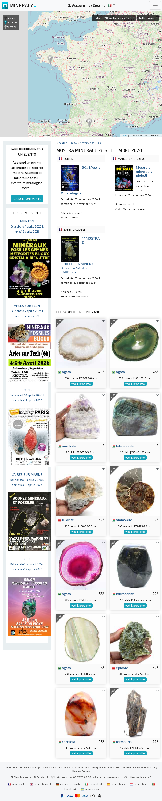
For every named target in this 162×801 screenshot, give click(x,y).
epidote (120, 667)
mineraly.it (94, 783)
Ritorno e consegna (89, 767)
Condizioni (11, 767)
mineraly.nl (139, 783)
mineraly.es (116, 783)
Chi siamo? (69, 767)
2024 (74, 143)
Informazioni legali (31, 767)
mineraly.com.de (68, 783)
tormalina (122, 741)
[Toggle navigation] (155, 5)
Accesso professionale (118, 767)
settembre (87, 143)
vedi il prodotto (81, 383)
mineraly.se (90, 788)
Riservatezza (52, 767)
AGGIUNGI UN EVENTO (27, 199)
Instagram (59, 776)
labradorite (123, 446)
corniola (66, 741)
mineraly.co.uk (41, 783)
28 (99, 143)
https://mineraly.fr (140, 776)
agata (64, 372)
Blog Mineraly (21, 776)
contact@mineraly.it (109, 776)
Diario (63, 143)
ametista (67, 446)
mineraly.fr (17, 783)
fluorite (66, 520)
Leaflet (124, 135)
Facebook (41, 776)
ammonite (122, 520)
